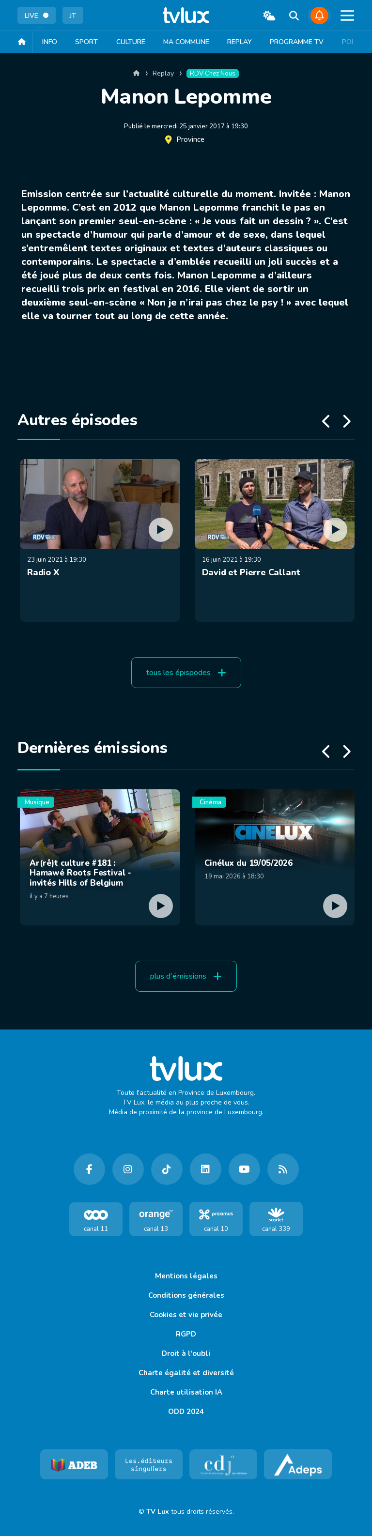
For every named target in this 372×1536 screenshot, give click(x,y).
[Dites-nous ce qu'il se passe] (319, 15)
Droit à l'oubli (186, 1353)
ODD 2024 (186, 1411)
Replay (244, 41)
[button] (346, 18)
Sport (88, 41)
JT (73, 15)
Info (49, 41)
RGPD (186, 1334)
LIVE (36, 15)
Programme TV (303, 41)
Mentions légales (186, 1276)
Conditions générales (186, 1295)
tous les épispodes (186, 672)
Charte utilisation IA (186, 1392)
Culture (133, 41)
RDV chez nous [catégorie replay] (212, 73)
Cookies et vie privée (186, 1315)
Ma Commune (190, 41)
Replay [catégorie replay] (163, 73)
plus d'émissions (186, 976)
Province (190, 139)
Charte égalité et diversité (186, 1373)
